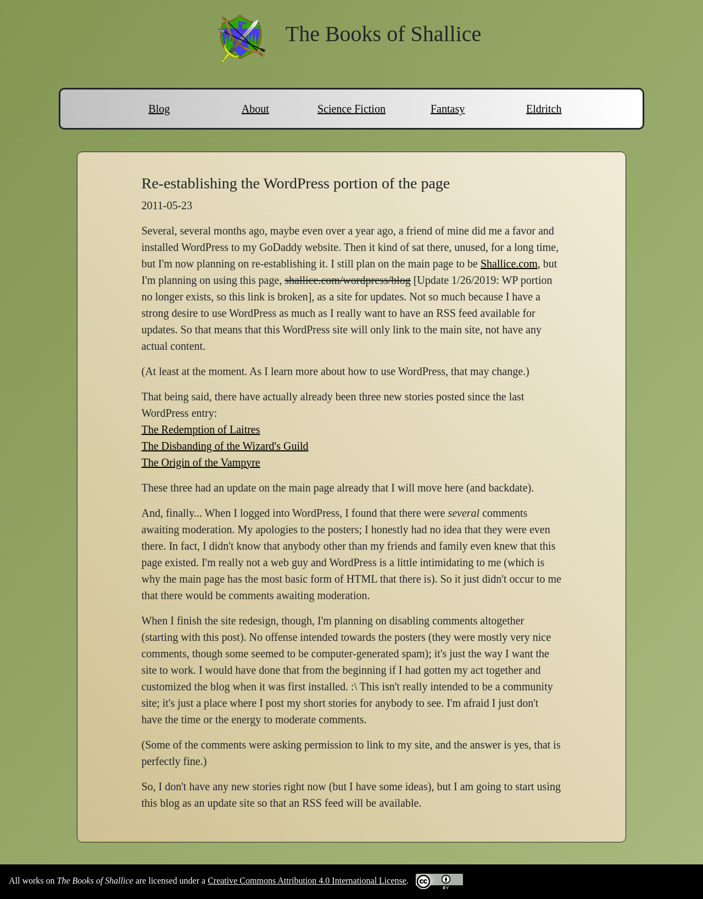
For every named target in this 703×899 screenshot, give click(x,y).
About (255, 109)
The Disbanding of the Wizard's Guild (224, 446)
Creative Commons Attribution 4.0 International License (307, 880)
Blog (159, 109)
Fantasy (448, 109)
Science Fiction (351, 109)
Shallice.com (509, 264)
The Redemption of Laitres (200, 429)
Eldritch (543, 109)
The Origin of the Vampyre (200, 462)
